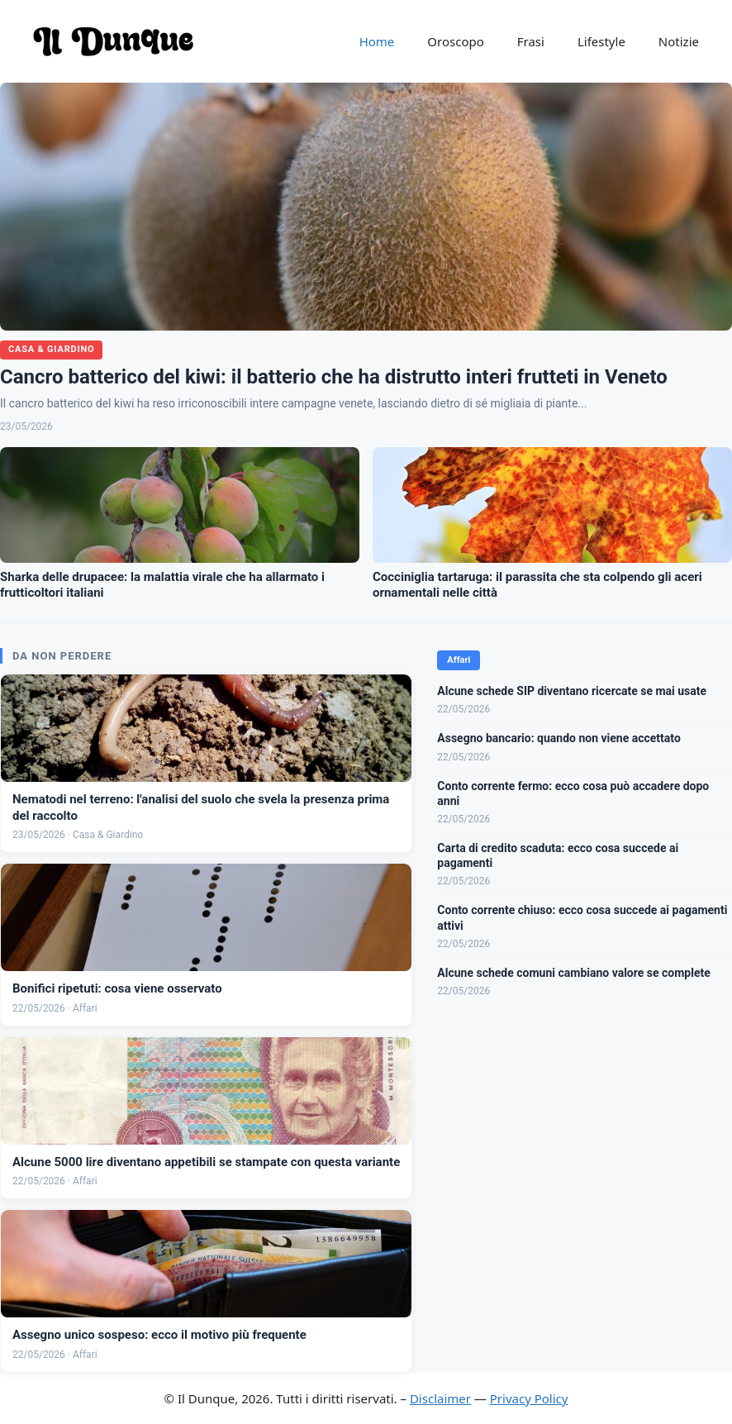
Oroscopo (455, 41)
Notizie (678, 41)
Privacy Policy (529, 1398)
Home (377, 41)
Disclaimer (440, 1398)
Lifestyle (601, 41)
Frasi (530, 41)
